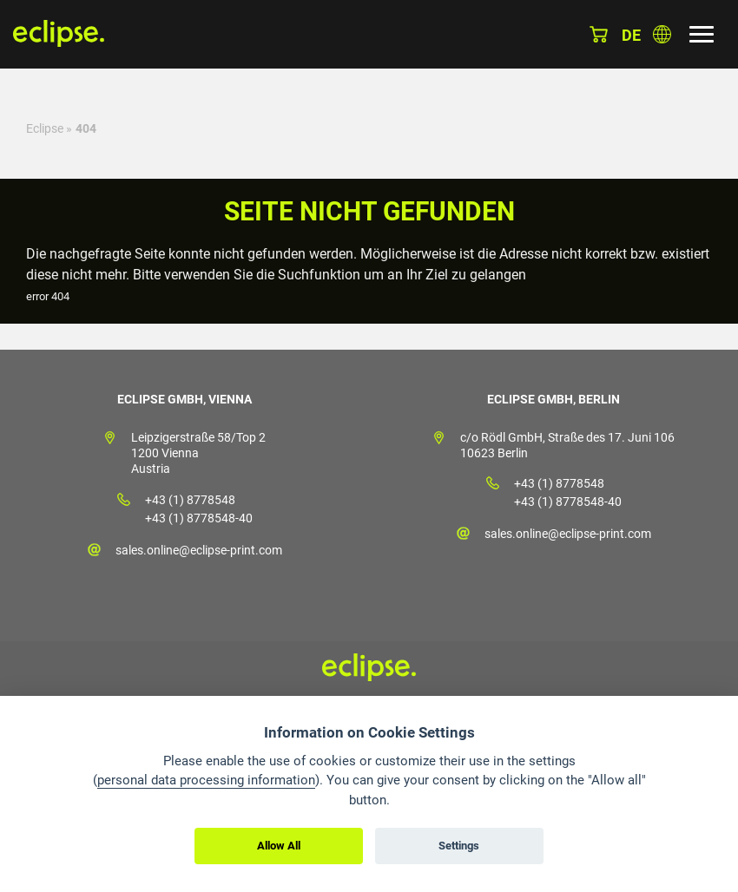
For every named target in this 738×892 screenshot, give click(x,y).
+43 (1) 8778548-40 (199, 518)
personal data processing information (206, 780)
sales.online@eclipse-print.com (198, 550)
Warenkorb (599, 34)
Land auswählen (662, 34)
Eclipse (44, 128)
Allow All (278, 845)
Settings (458, 845)
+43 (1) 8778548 (190, 500)
